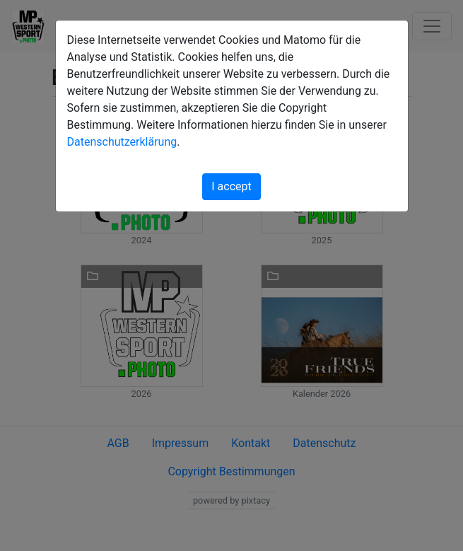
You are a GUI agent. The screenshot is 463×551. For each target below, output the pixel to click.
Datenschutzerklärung (122, 142)
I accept (231, 186)
